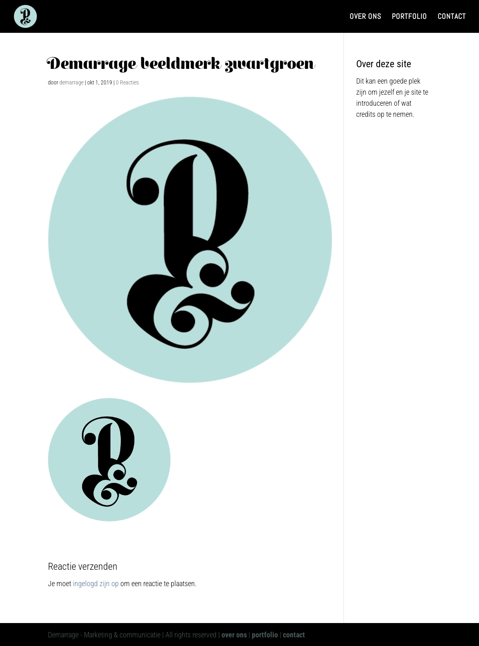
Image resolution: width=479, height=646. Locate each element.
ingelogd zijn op (96, 583)
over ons (234, 634)
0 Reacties (127, 82)
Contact (452, 17)
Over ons (365, 17)
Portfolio (409, 17)
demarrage (71, 82)
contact (294, 634)
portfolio (265, 634)
